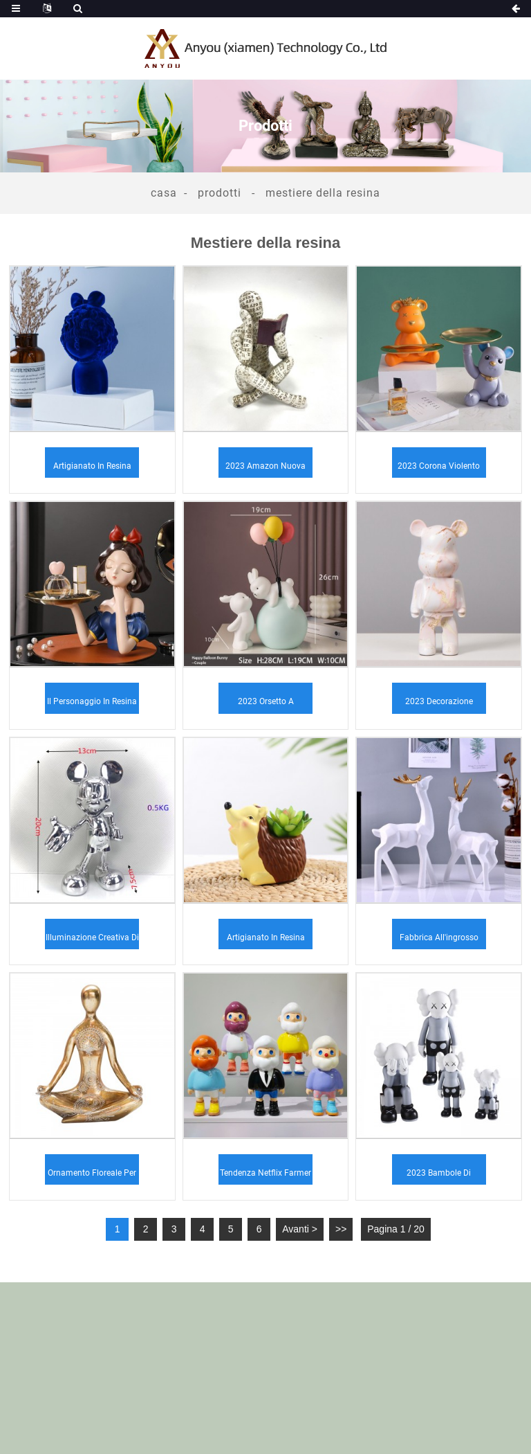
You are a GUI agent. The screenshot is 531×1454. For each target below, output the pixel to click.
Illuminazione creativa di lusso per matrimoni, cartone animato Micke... (92, 941)
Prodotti (219, 192)
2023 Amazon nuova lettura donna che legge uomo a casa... (265, 469)
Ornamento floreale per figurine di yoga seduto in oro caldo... (92, 1176)
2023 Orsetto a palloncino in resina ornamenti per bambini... (266, 705)
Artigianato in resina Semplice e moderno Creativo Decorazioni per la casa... (92, 469)
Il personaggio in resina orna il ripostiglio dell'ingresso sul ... (92, 705)
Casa (164, 192)
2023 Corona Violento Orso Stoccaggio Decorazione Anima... (439, 469)
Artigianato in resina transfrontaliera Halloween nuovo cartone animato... (266, 941)
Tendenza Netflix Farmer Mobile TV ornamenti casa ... (265, 1176)
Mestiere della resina (323, 192)
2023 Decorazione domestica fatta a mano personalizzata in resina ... (438, 705)
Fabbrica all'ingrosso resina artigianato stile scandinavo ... (439, 941)
